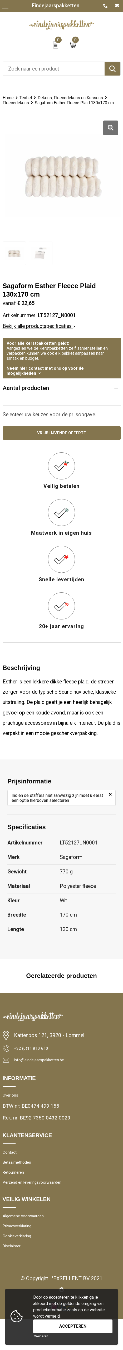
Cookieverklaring (21, 1265)
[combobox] (54, 69)
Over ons (12, 1112)
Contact (11, 1171)
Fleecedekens (18, 108)
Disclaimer (14, 1276)
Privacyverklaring (21, 1253)
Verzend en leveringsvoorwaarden (40, 1206)
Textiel (29, 98)
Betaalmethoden (20, 1182)
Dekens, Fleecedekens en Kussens (40, 103)
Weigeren (41, 1336)
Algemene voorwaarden (29, 1241)
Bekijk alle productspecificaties (39, 337)
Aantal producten (27, 399)
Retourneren (16, 1194)
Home (9, 98)
